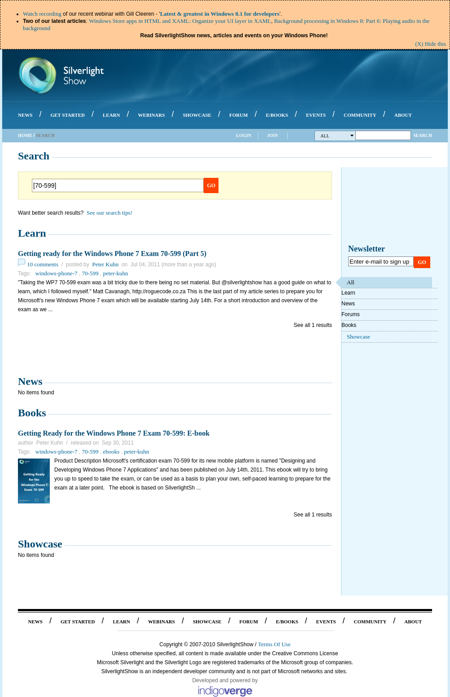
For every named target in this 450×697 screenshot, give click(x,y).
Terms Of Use (274, 644)
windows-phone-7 (56, 273)
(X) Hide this (430, 43)
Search (422, 135)
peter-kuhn (115, 273)
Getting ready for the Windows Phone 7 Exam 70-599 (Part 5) (112, 253)
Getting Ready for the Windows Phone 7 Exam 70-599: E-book (114, 433)
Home (25, 135)
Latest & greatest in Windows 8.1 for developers (220, 13)
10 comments (42, 264)
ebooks (111, 451)
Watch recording (42, 13)
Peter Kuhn (105, 264)
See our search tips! (109, 212)
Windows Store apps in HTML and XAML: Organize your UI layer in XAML (180, 21)
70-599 (90, 273)
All (337, 135)
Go (211, 185)
